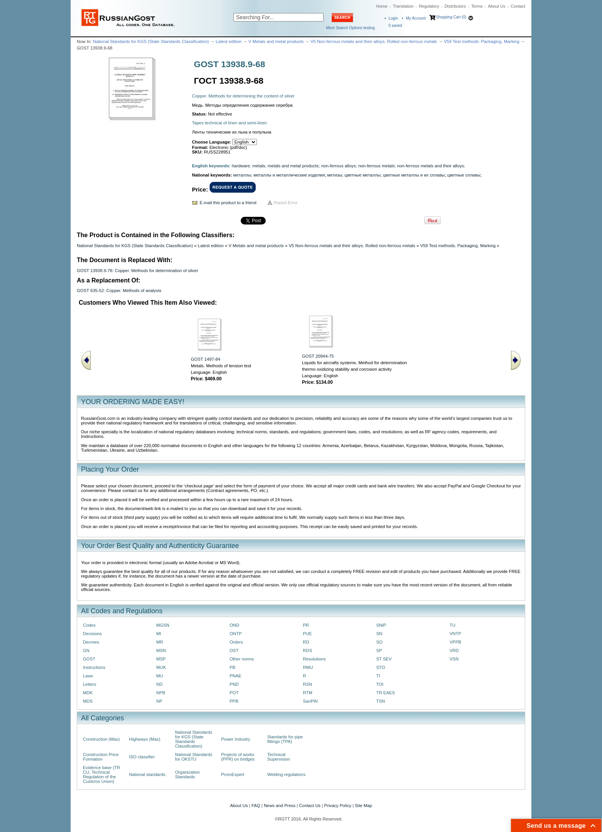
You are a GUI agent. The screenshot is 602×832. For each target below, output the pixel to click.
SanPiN (310, 701)
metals (258, 165)
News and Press (280, 805)
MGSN (162, 625)
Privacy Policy (337, 805)
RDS (307, 650)
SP (379, 650)
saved (395, 25)
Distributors (455, 6)
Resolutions (314, 659)
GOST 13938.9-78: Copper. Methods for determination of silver (137, 270)
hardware (241, 165)
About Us (496, 6)
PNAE (235, 676)
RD (306, 642)
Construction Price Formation (101, 756)
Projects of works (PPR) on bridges (238, 756)
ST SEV (384, 659)
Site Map (363, 805)
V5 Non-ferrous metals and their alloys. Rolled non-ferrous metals (374, 41)
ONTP (236, 633)
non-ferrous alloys (338, 165)
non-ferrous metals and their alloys (430, 165)
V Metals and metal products (276, 41)
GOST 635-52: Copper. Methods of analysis (119, 290)
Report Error (286, 202)
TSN (380, 701)
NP (159, 701)
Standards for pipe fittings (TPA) (285, 739)
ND (159, 684)
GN (86, 650)
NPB (160, 692)
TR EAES (385, 692)
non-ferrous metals (376, 165)
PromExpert (232, 774)
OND (234, 625)
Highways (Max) (144, 739)
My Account (416, 18)
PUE (307, 633)
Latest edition (229, 41)
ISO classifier (142, 756)
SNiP (381, 625)
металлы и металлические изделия (289, 175)
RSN (307, 684)
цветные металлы (362, 175)
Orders (236, 642)
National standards (147, 774)
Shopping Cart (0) (451, 17)
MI (158, 633)
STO (380, 667)
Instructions (94, 667)
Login (393, 18)
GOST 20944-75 (318, 356)
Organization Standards (187, 774)
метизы (334, 175)
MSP (161, 659)
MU (159, 676)
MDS (88, 701)
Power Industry (235, 739)
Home (381, 6)
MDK (88, 692)
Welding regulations (286, 774)
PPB (234, 701)
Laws (88, 676)
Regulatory (429, 6)
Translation (403, 6)
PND (234, 684)
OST (234, 650)
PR (306, 625)
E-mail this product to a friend (228, 202)
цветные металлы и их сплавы (414, 175)
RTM (307, 692)
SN (379, 633)
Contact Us (310, 805)
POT (234, 692)
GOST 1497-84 (205, 359)
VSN (454, 659)
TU (452, 625)
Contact (518, 6)
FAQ (255, 805)
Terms (477, 6)
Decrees (91, 642)
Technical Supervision (278, 756)
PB (232, 667)
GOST (89, 659)
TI (378, 676)
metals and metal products (293, 165)
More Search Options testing (350, 28)
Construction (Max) (101, 739)
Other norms (242, 659)
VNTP (455, 633)
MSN (161, 650)
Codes (89, 625)
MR (159, 642)
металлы (242, 175)
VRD (454, 650)
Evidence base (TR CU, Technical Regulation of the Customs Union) (101, 774)
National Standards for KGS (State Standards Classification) (151, 41)
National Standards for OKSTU (193, 756)
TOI (380, 684)
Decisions (92, 633)
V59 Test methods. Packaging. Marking (481, 41)
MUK (161, 667)
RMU (308, 667)
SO (379, 642)
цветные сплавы (463, 175)
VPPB (455, 642)
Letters (89, 684)
